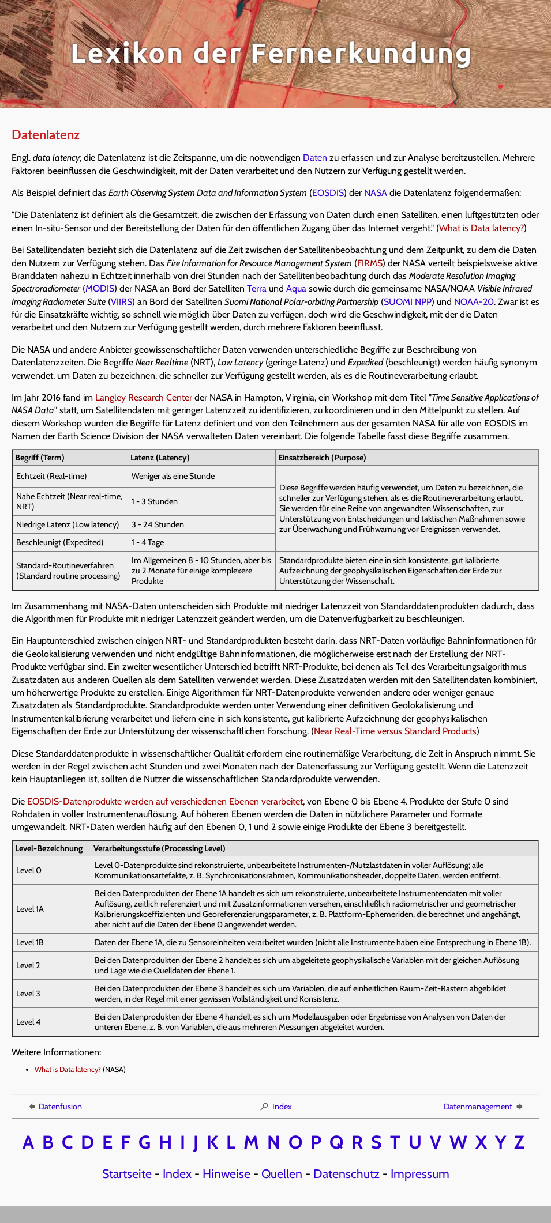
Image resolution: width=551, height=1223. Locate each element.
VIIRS (121, 301)
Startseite (127, 1173)
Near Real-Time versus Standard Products (395, 731)
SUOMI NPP (408, 301)
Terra (257, 288)
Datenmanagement (484, 1106)
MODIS (99, 288)
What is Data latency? (481, 227)
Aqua (296, 288)
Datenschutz (346, 1173)
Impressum (420, 1173)
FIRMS (370, 263)
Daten (315, 157)
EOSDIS (328, 192)
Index (275, 1106)
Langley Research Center (143, 397)
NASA (375, 192)
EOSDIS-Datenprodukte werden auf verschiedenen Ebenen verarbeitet (165, 801)
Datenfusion (54, 1106)
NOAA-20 (474, 301)
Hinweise (226, 1173)
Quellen (281, 1173)
